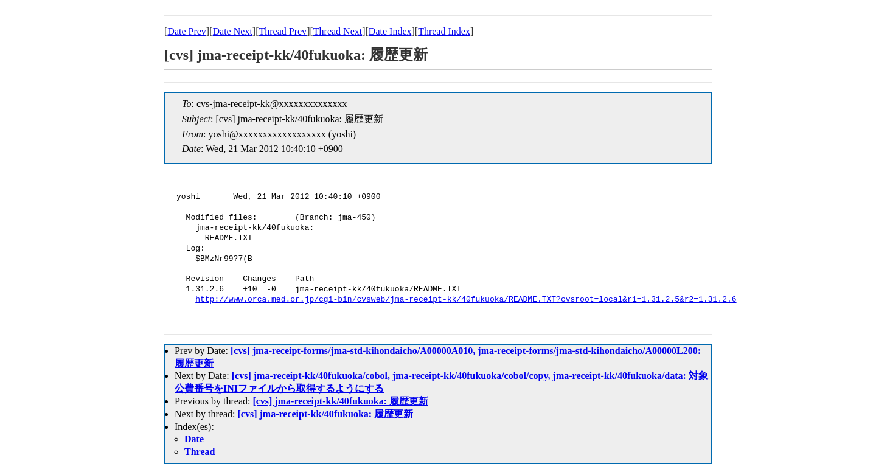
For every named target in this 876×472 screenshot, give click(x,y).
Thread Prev (283, 31)
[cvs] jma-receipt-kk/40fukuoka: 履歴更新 (340, 401)
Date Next (232, 31)
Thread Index (444, 31)
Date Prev (186, 31)
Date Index (390, 31)
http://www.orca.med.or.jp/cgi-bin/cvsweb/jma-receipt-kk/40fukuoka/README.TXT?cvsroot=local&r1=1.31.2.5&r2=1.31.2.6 (465, 299)
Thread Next (337, 31)
